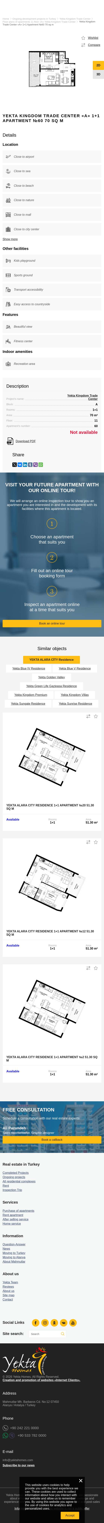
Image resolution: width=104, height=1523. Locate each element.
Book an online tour (52, 623)
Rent (6, 1185)
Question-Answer (14, 1244)
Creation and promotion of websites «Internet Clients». (41, 1380)
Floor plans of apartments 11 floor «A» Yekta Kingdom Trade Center (39, 21)
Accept (69, 1515)
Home (6, 18)
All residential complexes (19, 1181)
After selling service (16, 1219)
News (6, 1248)
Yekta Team (10, 1282)
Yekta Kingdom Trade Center (74, 18)
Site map (8, 1295)
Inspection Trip (12, 1190)
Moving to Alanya (14, 1257)
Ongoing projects (14, 1177)
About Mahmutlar (14, 1261)
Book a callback (51, 1139)
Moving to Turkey (14, 1253)
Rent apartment (13, 1215)
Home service (12, 1223)
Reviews (8, 1286)
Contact (8, 1299)
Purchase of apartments (18, 1210)
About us (8, 1291)
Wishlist (93, 37)
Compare (94, 45)
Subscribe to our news (19, 1465)
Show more (10, 239)
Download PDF (26, 441)
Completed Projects (16, 1172)
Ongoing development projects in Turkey (34, 18)
